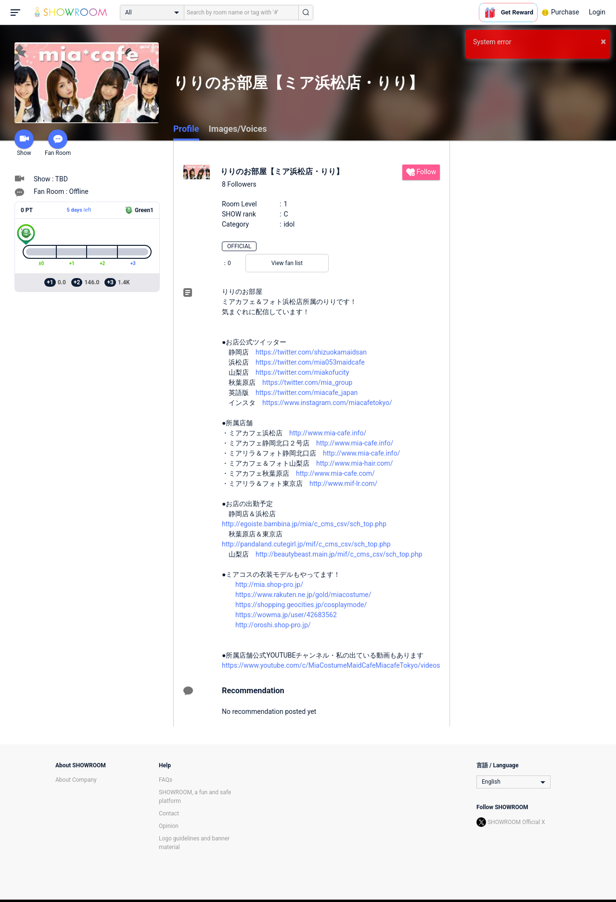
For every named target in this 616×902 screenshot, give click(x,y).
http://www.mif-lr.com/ (343, 483)
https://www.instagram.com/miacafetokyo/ (327, 403)
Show (24, 142)
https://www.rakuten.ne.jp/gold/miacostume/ (303, 594)
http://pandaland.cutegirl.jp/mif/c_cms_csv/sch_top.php (306, 544)
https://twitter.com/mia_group (307, 382)
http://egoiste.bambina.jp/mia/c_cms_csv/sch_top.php (304, 524)
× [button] (603, 41)
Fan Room (58, 142)
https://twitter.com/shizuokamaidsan (311, 352)
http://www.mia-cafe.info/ (327, 433)
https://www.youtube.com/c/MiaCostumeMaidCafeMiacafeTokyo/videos (331, 665)
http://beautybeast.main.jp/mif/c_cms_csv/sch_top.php (339, 554)
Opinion (169, 826)
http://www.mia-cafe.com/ (335, 473)
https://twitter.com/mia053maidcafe (310, 362)
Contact (169, 813)
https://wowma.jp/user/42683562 (286, 615)
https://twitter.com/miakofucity (302, 372)
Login (597, 12)
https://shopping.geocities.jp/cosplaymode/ (301, 605)
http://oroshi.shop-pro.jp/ (273, 625)
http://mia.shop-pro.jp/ (269, 584)
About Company (76, 779)
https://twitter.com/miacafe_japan (307, 392)
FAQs (165, 779)
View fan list (287, 263)
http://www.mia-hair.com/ (354, 463)
